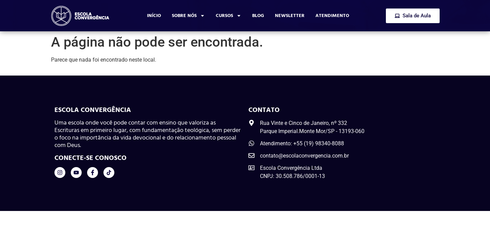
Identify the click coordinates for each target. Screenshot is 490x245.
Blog (258, 15)
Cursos (228, 15)
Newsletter (290, 15)
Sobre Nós (188, 15)
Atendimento (332, 15)
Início (154, 15)
